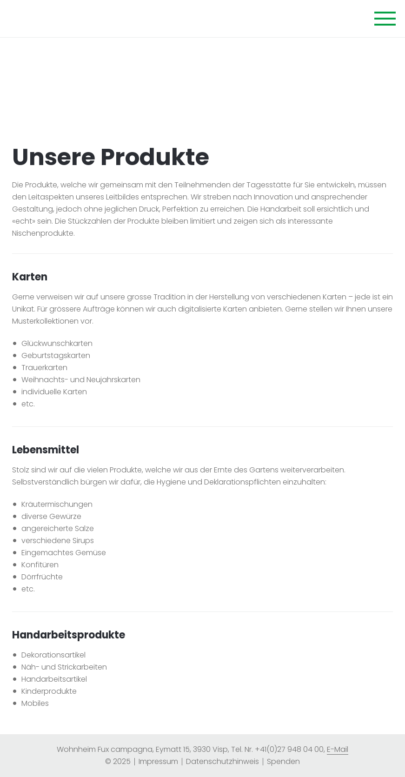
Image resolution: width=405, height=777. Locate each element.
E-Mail (337, 749)
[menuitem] (158, 761)
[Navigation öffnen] (385, 19)
